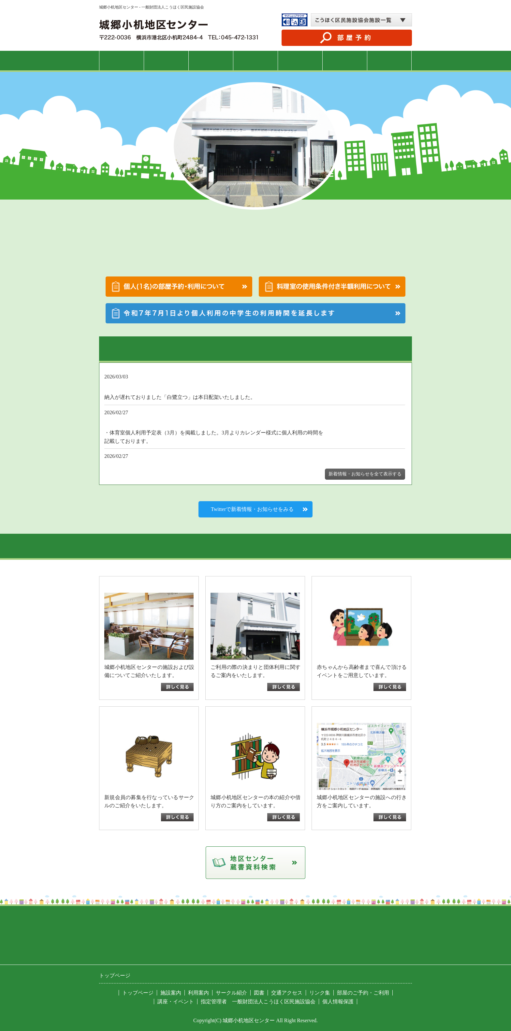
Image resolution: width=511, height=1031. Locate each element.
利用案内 (211, 60)
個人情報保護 (338, 1001)
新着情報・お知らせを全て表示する (365, 474)
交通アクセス (389, 60)
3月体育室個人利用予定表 (181, 441)
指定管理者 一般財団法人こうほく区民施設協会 (258, 1001)
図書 (344, 60)
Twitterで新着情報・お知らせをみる (252, 509)
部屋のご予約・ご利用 (363, 993)
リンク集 (319, 993)
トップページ (121, 60)
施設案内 (166, 60)
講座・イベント (255, 60)
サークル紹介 (300, 60)
